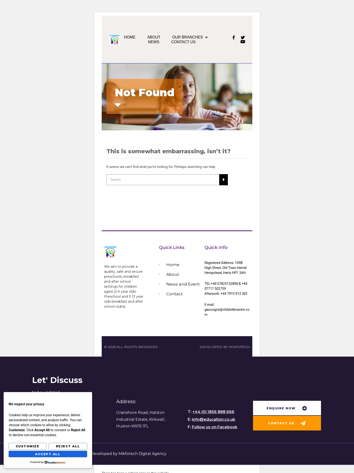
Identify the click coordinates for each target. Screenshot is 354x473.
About (153, 37)
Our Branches (190, 37)
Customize (27, 446)
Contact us (183, 42)
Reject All (68, 446)
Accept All (47, 454)
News (153, 42)
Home (129, 37)
